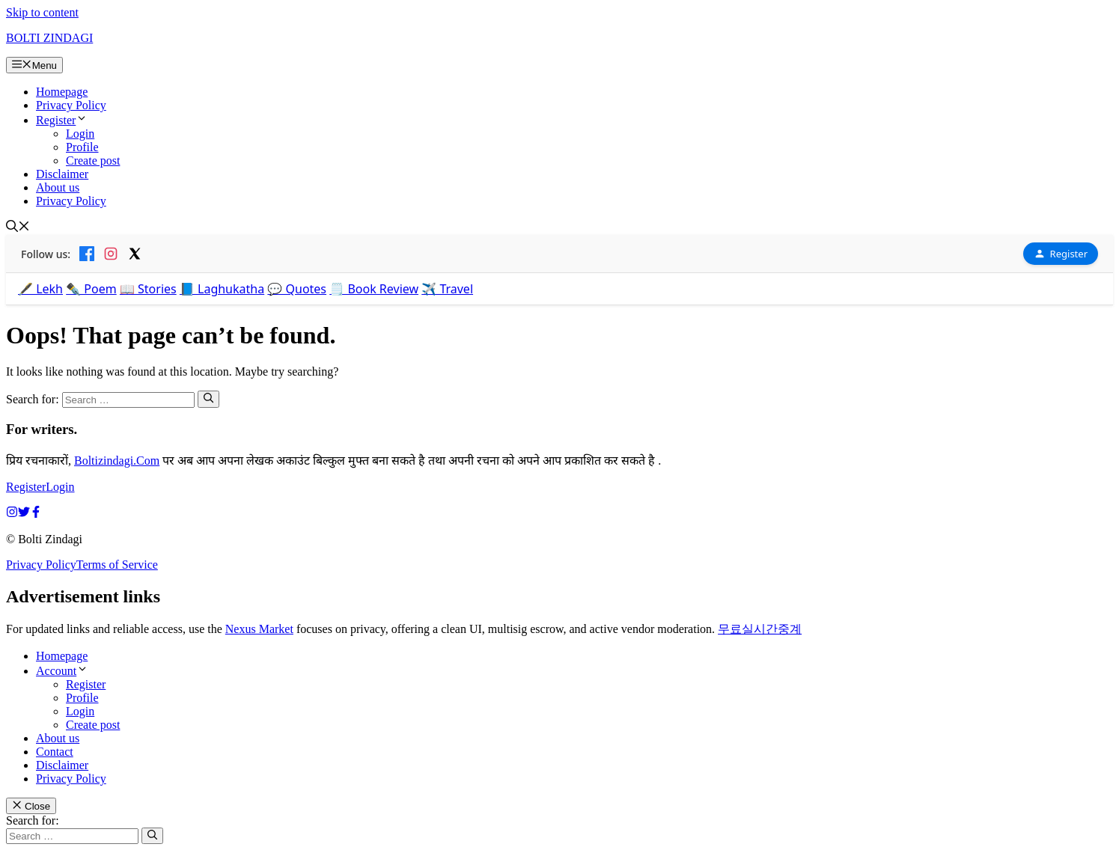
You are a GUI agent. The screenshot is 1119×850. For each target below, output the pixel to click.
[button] (18, 227)
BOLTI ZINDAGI (49, 37)
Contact (54, 751)
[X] (134, 253)
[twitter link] (24, 513)
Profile (82, 147)
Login (80, 133)
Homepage (62, 91)
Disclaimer (62, 174)
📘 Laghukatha (222, 289)
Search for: (32, 820)
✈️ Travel (447, 289)
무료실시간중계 (760, 629)
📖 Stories (148, 289)
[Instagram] (110, 253)
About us (57, 187)
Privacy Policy (71, 105)
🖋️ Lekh (40, 289)
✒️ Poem (91, 289)
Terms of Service (117, 564)
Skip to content (42, 12)
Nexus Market (259, 629)
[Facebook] (86, 253)
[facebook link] (36, 513)
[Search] (208, 399)
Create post (93, 160)
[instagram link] (12, 513)
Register (62, 120)
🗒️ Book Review (373, 289)
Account (62, 670)
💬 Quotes (296, 289)
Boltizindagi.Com (116, 460)
